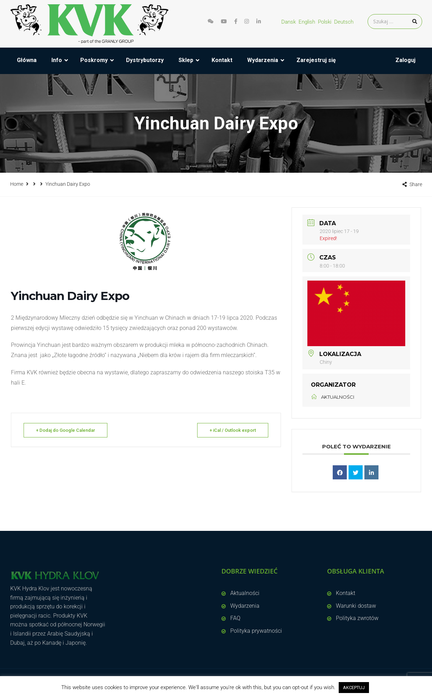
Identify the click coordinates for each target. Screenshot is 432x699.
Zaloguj (405, 60)
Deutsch (343, 22)
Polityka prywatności (256, 630)
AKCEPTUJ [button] (354, 687)
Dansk (288, 22)
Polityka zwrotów (357, 618)
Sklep (186, 60)
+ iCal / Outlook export (232, 430)
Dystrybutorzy (145, 60)
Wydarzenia (262, 60)
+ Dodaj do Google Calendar (65, 430)
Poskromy (94, 60)
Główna (27, 60)
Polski (324, 22)
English (307, 22)
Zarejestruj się (316, 60)
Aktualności (244, 593)
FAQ (235, 618)
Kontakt (222, 60)
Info (56, 60)
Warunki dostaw (356, 605)
